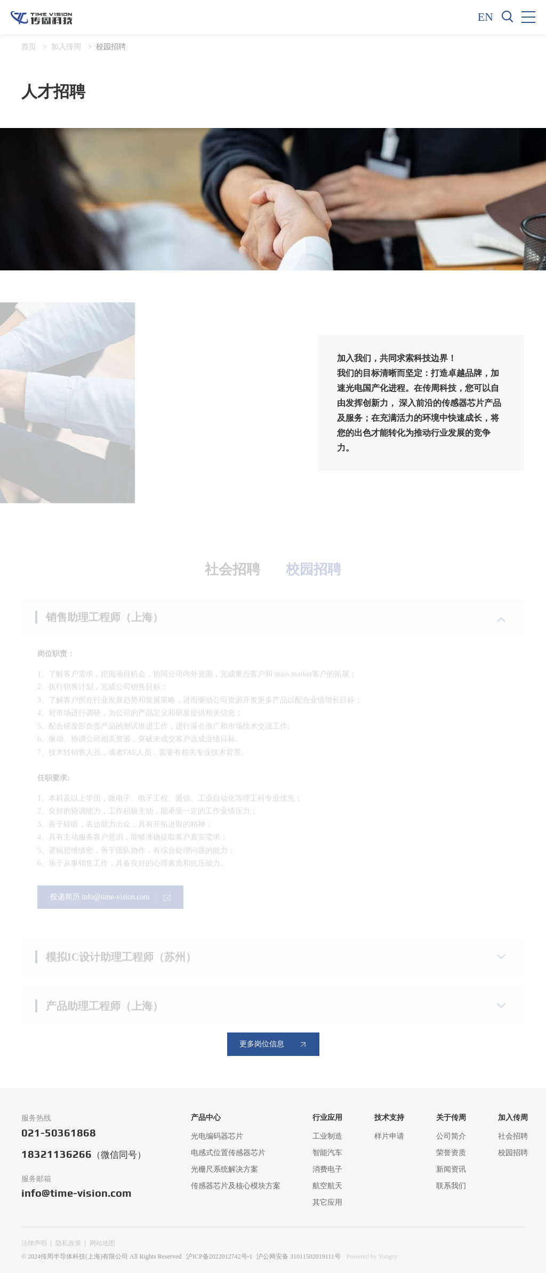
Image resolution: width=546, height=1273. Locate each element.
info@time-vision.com (76, 1193)
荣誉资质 (451, 1153)
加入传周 (66, 47)
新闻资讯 (451, 1169)
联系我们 (451, 1186)
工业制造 (327, 1136)
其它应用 (327, 1202)
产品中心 (206, 1118)
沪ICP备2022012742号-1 (219, 1256)
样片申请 (389, 1136)
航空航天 (327, 1186)
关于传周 (451, 1118)
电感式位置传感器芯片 (228, 1153)
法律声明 (34, 1243)
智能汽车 (327, 1153)
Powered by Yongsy (372, 1256)
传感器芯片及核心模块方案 (235, 1186)
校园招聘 (111, 47)
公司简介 (451, 1136)
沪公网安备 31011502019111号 (298, 1256)
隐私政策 (68, 1243)
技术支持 (389, 1118)
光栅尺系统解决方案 (224, 1169)
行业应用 (327, 1118)
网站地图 (102, 1243)
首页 (28, 47)
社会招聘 (513, 1136)
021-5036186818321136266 (83, 1143)
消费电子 (327, 1169)
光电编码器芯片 (217, 1136)
